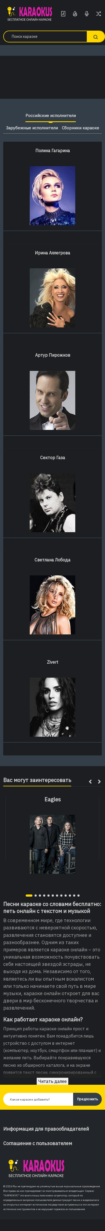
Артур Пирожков (52, 355)
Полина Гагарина (52, 150)
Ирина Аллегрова (52, 252)
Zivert (52, 662)
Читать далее (52, 1081)
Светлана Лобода (52, 559)
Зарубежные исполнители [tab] (31, 127)
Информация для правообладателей (46, 1129)
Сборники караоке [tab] (81, 127)
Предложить (87, 1099)
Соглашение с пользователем (37, 1143)
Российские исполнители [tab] (50, 115)
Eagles (52, 799)
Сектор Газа (52, 457)
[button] (29, 895)
